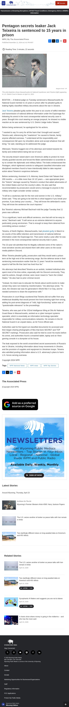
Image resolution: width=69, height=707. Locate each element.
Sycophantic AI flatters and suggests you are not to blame (41, 598)
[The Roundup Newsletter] (34, 447)
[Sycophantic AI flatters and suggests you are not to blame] (11, 602)
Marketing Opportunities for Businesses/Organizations (22, 679)
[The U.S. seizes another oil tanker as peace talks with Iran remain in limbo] (9, 520)
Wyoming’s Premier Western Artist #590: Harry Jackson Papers (41, 504)
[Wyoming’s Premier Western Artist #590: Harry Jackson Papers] (9, 505)
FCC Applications (10, 693)
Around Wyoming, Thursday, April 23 (16, 493)
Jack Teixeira (7, 111)
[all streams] (66, 704)
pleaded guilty (48, 231)
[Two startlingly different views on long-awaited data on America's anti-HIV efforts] (9, 536)
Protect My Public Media (12, 698)
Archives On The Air (24, 501)
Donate (62, 3)
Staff (5, 684)
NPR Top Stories (50, 366)
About (6, 666)
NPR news (34, 366)
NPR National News (17, 366)
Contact (6, 670)
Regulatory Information (11, 689)
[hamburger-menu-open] (3, 3)
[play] (3, 704)
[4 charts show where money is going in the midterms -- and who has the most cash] (11, 620)
